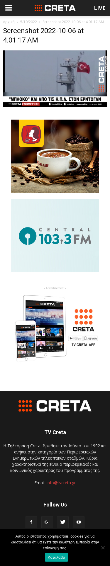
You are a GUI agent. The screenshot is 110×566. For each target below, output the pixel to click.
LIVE (100, 8)
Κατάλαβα (56, 557)
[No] (103, 547)
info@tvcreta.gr (61, 482)
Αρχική (9, 21)
